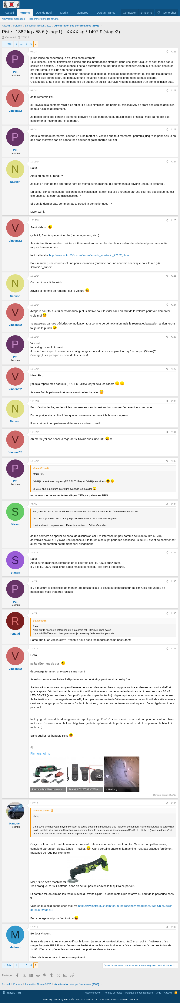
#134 (173, 552)
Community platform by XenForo (70, 999)
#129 (173, 369)
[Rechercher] (166, 12)
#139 (173, 927)
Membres (82, 12)
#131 (173, 432)
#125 (173, 220)
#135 (173, 581)
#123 (173, 129)
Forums (24, 12)
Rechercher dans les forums (43, 18)
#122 (173, 90)
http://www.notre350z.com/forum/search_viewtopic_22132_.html (89, 255)
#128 (173, 336)
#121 (173, 51)
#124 (173, 161)
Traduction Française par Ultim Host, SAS (119, 999)
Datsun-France (106, 12)
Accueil (9, 12)
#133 (173, 504)
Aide (158, 992)
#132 (173, 461)
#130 (173, 401)
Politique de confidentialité (139, 992)
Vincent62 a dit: (41, 810)
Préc (9, 43)
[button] (54, 12)
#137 (173, 648)
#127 (173, 304)
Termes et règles (113, 992)
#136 (173, 613)
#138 (173, 803)
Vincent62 (10, 37)
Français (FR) (12, 992)
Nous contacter (93, 992)
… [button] (21, 43)
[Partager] (167, 52)
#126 (173, 276)
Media (64, 12)
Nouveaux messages (13, 18)
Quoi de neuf (43, 12)
